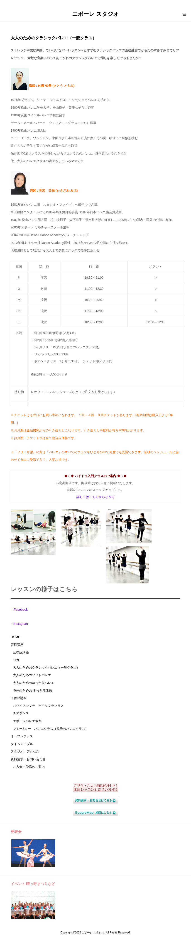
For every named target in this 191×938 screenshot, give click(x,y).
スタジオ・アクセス (25, 751)
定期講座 (17, 644)
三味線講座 (21, 652)
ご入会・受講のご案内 (29, 766)
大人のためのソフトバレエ (32, 675)
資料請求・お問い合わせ (28, 759)
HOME (15, 637)
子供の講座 (19, 698)
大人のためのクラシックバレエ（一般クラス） (46, 667)
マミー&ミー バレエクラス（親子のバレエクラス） (50, 728)
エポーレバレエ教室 (27, 721)
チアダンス (21, 713)
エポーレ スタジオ (95, 14)
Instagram (21, 623)
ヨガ (16, 660)
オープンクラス (22, 736)
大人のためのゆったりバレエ (33, 683)
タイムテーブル (22, 744)
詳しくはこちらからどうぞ (95, 497)
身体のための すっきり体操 (32, 690)
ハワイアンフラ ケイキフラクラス (38, 706)
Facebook (21, 609)
